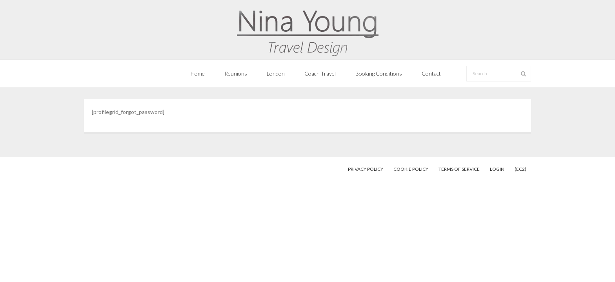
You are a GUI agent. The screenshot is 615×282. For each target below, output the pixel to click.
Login (497, 169)
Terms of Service (459, 169)
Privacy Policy (365, 169)
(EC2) (520, 169)
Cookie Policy (410, 169)
